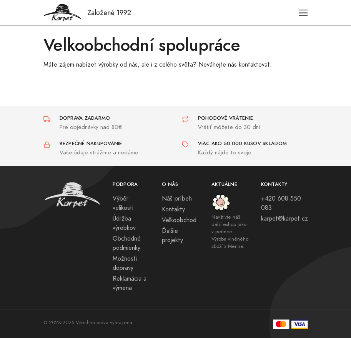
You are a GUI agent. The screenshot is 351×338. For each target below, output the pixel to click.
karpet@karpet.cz (284, 218)
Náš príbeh (177, 198)
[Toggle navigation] (303, 13)
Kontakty (173, 209)
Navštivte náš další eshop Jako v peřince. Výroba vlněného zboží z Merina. (229, 232)
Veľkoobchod (179, 220)
